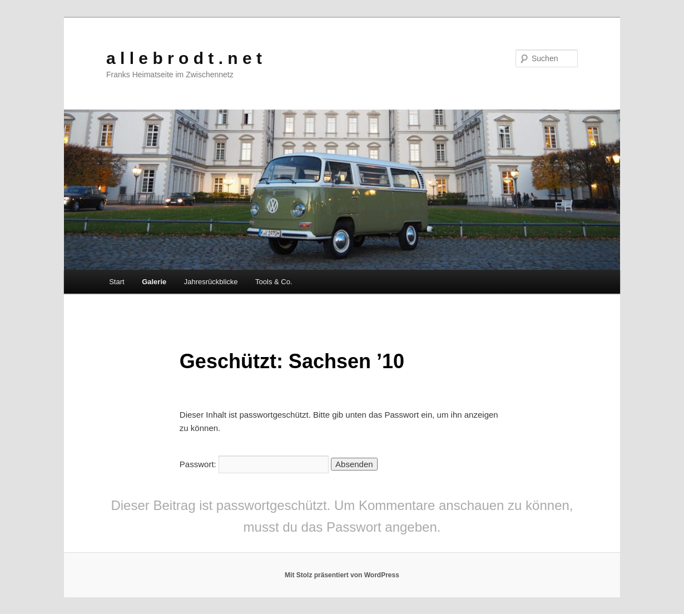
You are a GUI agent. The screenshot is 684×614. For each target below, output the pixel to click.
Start (116, 282)
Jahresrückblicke (211, 282)
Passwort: (254, 464)
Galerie (154, 282)
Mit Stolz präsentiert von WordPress (342, 575)
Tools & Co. (273, 282)
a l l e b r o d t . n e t (184, 58)
